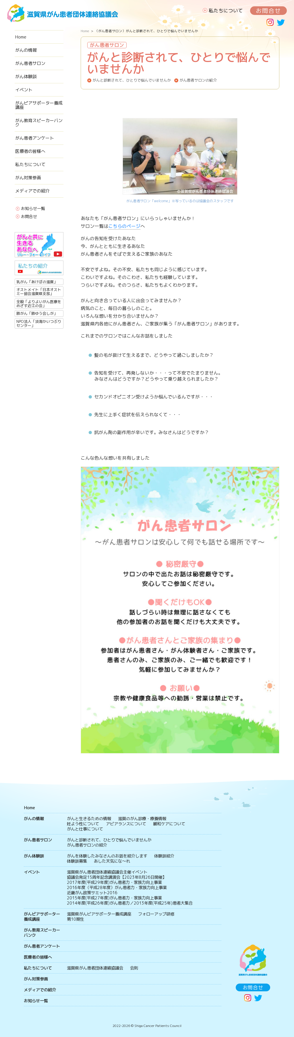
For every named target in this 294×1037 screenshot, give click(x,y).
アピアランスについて (126, 824)
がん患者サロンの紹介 (198, 80)
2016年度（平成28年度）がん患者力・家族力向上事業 (117, 887)
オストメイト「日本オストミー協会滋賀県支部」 (38, 291)
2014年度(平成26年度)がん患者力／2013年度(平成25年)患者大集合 (130, 903)
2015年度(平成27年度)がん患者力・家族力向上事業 (114, 898)
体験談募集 (77, 861)
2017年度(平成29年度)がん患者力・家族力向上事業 (114, 882)
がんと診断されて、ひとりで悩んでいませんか (131, 80)
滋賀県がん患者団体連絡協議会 (95, 968)
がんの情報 (26, 50)
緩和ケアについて (169, 824)
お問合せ (268, 11)
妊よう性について (83, 824)
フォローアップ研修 (156, 914)
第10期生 (75, 919)
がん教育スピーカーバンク (39, 122)
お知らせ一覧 (33, 208)
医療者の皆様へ (30, 151)
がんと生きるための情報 (89, 819)
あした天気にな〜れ (112, 861)
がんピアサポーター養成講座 (39, 105)
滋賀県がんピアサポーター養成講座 (99, 914)
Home (20, 37)
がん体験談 (26, 77)
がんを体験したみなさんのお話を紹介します (107, 856)
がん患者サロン (30, 63)
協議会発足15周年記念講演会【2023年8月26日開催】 (117, 877)
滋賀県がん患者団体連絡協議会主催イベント (107, 872)
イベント (23, 90)
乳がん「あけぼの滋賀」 (36, 281)
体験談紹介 (164, 856)
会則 (134, 968)
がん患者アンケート (34, 138)
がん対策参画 (28, 178)
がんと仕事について (85, 829)
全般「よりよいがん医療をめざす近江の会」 (38, 303)
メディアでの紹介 (32, 191)
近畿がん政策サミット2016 (92, 893)
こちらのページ (124, 226)
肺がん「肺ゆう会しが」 (36, 313)
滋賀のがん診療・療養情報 (142, 819)
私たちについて (226, 10)
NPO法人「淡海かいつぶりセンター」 (38, 323)
